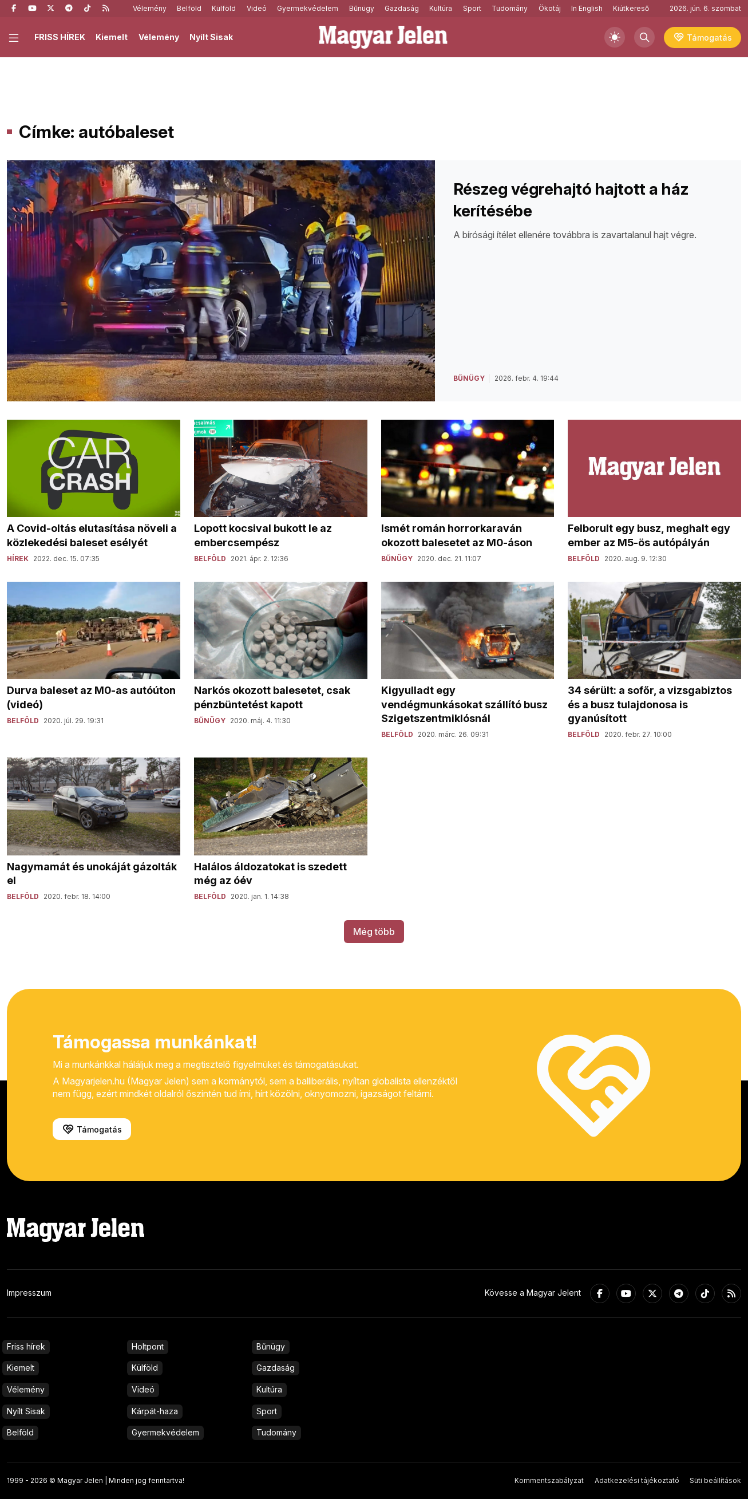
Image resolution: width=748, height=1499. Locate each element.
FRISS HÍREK (59, 37)
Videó (257, 8)
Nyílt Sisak (211, 37)
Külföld (224, 8)
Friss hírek (26, 1346)
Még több (374, 931)
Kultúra (440, 8)
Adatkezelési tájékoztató (637, 1480)
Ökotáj (550, 8)
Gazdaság (402, 8)
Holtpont (148, 1346)
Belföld (189, 8)
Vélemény (150, 8)
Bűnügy (361, 8)
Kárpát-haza (155, 1411)
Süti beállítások (715, 1480)
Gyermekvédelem (307, 8)
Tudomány (510, 8)
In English (587, 8)
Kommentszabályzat (549, 1480)
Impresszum (29, 1292)
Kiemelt (112, 37)
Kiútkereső (631, 8)
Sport (472, 8)
